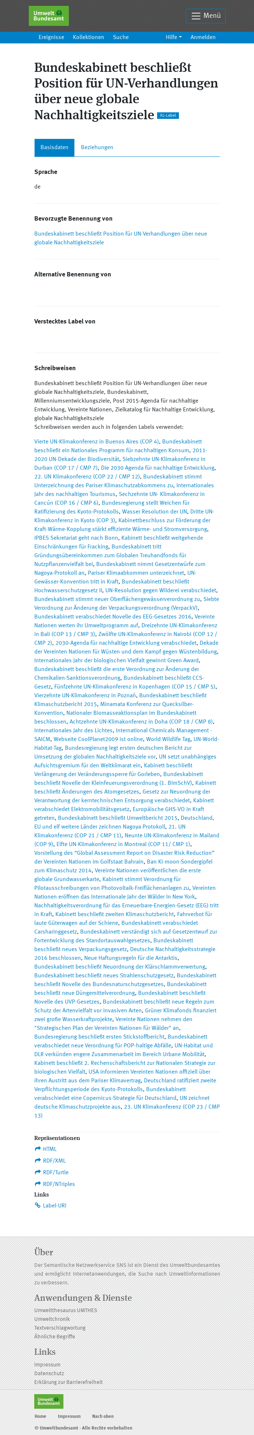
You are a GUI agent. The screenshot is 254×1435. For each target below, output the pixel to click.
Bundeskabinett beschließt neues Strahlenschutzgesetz (103, 976)
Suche (121, 37)
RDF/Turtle (51, 1172)
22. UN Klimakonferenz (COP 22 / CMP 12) (87, 477)
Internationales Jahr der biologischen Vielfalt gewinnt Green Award (116, 661)
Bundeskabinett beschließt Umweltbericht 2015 (117, 818)
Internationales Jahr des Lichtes (73, 731)
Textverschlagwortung (60, 1328)
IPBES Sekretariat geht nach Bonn (76, 538)
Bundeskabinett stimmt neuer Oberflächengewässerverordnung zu (117, 599)
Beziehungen (97, 148)
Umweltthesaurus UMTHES (65, 1311)
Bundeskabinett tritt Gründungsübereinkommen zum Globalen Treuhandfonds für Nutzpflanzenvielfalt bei (110, 555)
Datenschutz (49, 1374)
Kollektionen (88, 37)
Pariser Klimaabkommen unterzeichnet (136, 573)
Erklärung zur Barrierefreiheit (68, 1382)
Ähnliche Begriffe (54, 1337)
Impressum (47, 1365)
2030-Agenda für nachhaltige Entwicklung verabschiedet (125, 643)
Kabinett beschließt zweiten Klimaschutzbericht (114, 915)
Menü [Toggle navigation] (206, 16)
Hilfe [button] (171, 37)
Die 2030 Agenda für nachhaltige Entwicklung (157, 468)
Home (40, 1416)
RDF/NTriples (54, 1184)
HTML (45, 1149)
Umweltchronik (52, 1319)
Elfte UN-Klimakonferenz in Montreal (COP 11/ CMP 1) (123, 845)
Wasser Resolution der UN (154, 512)
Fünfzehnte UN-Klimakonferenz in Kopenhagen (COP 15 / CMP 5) (134, 687)
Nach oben (103, 1416)
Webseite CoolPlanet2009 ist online (98, 739)
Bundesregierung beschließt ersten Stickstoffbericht (99, 1037)
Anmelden (203, 37)
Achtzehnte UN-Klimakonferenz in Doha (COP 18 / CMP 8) (141, 722)
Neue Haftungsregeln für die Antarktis (130, 958)
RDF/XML (50, 1160)
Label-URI (50, 1205)
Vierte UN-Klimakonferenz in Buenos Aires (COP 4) (96, 442)
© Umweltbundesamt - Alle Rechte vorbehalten (83, 1428)
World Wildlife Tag (168, 739)
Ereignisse (51, 37)
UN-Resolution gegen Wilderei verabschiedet (160, 591)
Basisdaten (54, 148)
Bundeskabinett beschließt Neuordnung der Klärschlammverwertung (119, 967)
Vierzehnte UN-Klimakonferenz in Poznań (85, 696)
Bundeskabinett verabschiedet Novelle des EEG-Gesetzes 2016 (112, 617)
